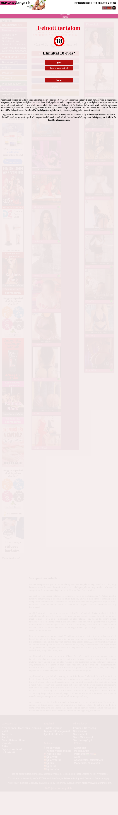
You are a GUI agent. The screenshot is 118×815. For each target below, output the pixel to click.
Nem (59, 80)
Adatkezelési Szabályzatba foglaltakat (42, 110)
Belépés (112, 3)
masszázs (65, 14)
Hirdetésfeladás (82, 3)
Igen (59, 62)
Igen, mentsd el (59, 68)
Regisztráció (99, 3)
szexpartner (65, 10)
